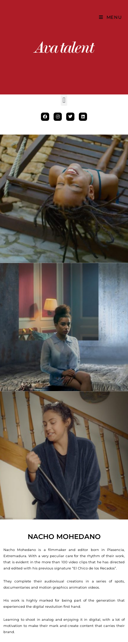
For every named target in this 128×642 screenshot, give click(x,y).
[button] (64, 100)
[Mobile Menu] (110, 17)
